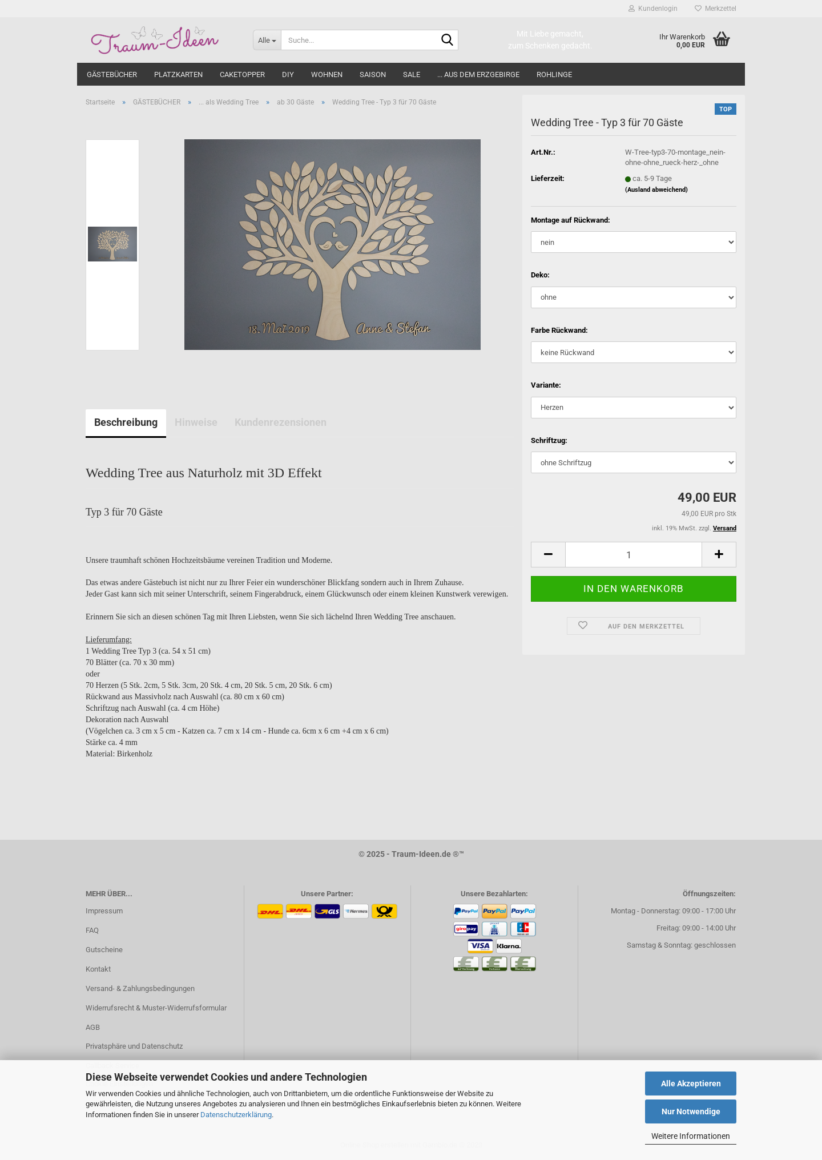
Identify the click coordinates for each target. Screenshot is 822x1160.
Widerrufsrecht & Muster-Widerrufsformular (156, 1008)
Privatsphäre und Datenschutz (134, 1046)
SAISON (373, 74)
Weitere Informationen (690, 1136)
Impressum (104, 911)
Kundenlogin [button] (653, 9)
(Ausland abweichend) (656, 190)
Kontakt (98, 969)
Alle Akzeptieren (691, 1083)
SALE (411, 74)
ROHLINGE (554, 74)
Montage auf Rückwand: (570, 220)
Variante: (546, 385)
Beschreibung (126, 422)
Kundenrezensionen (281, 422)
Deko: (540, 275)
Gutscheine (104, 949)
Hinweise (196, 422)
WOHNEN (326, 74)
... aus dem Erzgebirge (478, 74)
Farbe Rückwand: (559, 330)
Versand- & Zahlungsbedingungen (140, 988)
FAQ (92, 930)
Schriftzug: (549, 440)
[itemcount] (633, 554)
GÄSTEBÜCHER (112, 74)
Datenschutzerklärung (236, 1114)
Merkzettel (715, 9)
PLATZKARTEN (178, 74)
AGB (93, 1027)
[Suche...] (267, 40)
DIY (288, 74)
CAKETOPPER (242, 74)
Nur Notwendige (691, 1111)
